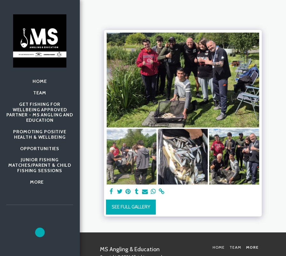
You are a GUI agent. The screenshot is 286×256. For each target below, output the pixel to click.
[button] (40, 232)
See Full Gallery (131, 207)
